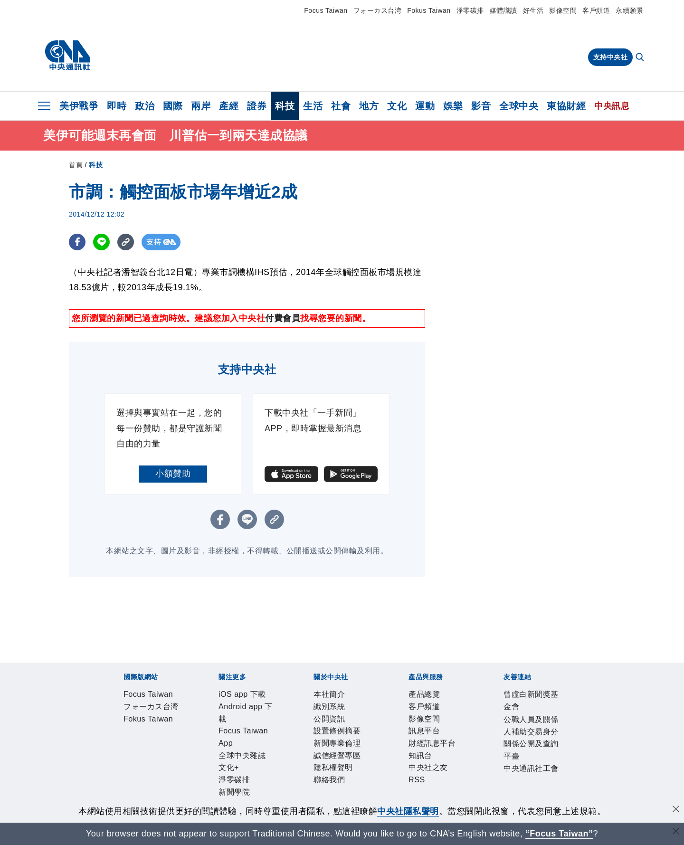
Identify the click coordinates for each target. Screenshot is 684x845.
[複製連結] (125, 242)
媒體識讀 (503, 10)
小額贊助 (172, 473)
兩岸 (200, 106)
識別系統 (157, 747)
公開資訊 (192, 747)
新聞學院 (427, 721)
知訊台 (311, 773)
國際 (172, 106)
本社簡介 (122, 747)
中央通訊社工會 (416, 798)
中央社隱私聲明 (408, 811)
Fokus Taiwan (428, 10)
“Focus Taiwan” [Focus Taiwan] (559, 833)
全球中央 (518, 106)
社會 (341, 106)
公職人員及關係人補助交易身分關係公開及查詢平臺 (285, 798)
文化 (397, 106)
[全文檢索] (641, 58)
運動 (425, 106)
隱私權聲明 (390, 747)
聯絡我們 (429, 747)
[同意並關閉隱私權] (676, 810)
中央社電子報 (471, 721)
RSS (377, 773)
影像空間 (563, 10)
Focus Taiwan (325, 10)
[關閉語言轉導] (676, 832)
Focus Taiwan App (262, 721)
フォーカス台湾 (377, 10)
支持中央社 (610, 57)
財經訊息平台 (271, 773)
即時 (116, 106)
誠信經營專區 (341, 747)
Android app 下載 (191, 721)
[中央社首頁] (67, 55)
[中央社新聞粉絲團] (107, 670)
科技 (284, 106)
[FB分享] (77, 242)
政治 (144, 106)
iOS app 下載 (130, 721)
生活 (313, 106)
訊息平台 (227, 773)
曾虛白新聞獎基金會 (144, 798)
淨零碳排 (470, 10)
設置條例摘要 (236, 747)
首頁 (76, 165)
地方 (369, 106)
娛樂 (453, 106)
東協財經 (566, 106)
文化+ (363, 721)
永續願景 (629, 10)
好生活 (533, 10)
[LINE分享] (101, 242)
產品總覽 (122, 773)
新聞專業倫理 (289, 747)
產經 (228, 106)
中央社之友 (346, 773)
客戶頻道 (596, 10)
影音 (481, 106)
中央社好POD (525, 721)
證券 (256, 106)
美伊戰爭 (78, 106)
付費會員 (282, 318)
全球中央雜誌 (325, 721)
